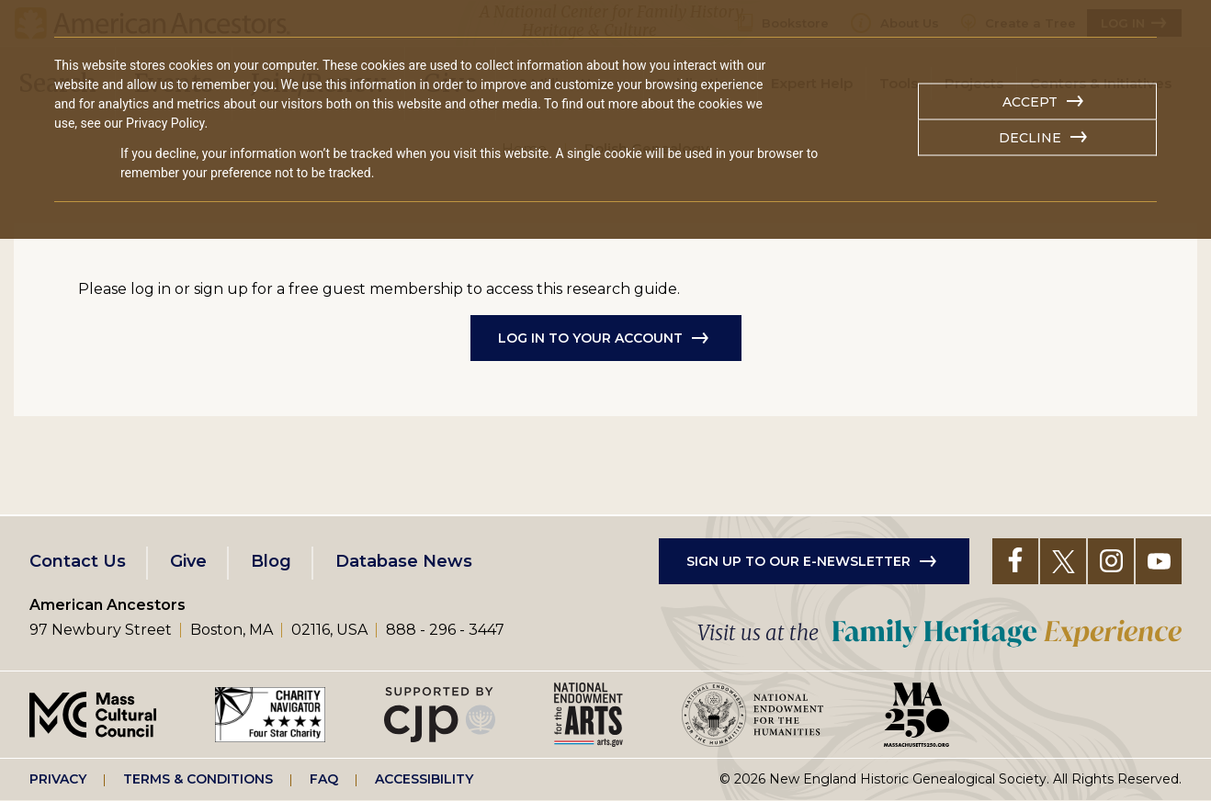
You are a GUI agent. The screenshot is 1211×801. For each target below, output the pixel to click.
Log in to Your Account (590, 338)
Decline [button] (1030, 138)
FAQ (324, 779)
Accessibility (424, 779)
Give (188, 561)
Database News (403, 561)
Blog (271, 561)
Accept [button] (1030, 102)
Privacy (57, 779)
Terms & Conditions (198, 779)
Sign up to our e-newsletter (798, 561)
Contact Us (77, 561)
